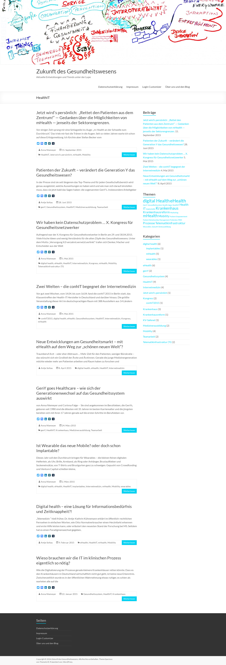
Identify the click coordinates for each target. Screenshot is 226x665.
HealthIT (45, 154)
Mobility (86, 154)
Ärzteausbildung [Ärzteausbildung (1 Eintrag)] (164, 227)
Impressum (132, 86)
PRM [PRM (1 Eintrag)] (180, 220)
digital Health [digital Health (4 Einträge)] (156, 200)
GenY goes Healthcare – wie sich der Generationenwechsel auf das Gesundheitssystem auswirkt (80, 393)
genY (43, 207)
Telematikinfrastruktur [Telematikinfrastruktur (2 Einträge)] (170, 223)
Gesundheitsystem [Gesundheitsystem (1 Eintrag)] (155, 205)
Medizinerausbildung (85, 207)
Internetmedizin (80, 263)
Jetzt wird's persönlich (61, 154)
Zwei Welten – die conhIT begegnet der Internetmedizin (86, 286)
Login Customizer (151, 86)
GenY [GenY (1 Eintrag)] (145, 205)
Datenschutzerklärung (110, 86)
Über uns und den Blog (177, 86)
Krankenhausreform (154, 314)
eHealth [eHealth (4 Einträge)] (178, 200)
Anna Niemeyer (48, 150)
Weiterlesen (129, 154)
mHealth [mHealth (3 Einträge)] (150, 215)
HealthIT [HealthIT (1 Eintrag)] (175, 205)
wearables (126, 486)
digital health (47, 263)
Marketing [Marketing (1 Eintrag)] (174, 213)
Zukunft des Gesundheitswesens (76, 71)
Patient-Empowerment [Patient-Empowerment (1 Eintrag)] (178, 216)
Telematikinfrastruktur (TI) (51, 266)
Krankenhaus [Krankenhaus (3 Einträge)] (167, 208)
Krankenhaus (62, 430)
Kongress (93, 263)
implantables (78, 486)
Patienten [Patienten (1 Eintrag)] (174, 220)
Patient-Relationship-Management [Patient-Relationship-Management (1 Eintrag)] (156, 220)
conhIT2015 (47, 318)
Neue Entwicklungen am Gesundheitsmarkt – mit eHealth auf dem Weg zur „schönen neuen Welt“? (79, 344)
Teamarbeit (102, 207)
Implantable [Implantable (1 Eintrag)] (150, 209)
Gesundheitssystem (55, 207)
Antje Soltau (47, 202)
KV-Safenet (149, 320)
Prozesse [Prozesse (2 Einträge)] (149, 223)
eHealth (58, 263)
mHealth (77, 154)
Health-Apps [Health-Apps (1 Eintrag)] (167, 205)
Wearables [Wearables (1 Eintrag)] (147, 227)
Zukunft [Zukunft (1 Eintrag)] (155, 227)
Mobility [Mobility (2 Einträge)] (164, 216)
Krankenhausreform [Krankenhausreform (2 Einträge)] (156, 212)
